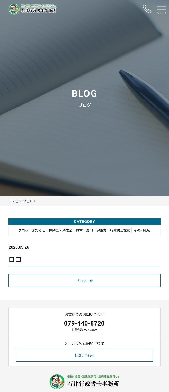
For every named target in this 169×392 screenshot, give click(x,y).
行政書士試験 (120, 230)
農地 (89, 230)
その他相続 (142, 230)
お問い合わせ (84, 355)
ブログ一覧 (84, 280)
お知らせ (38, 230)
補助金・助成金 (60, 230)
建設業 (101, 230)
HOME (12, 201)
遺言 (79, 230)
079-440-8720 (84, 323)
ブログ (23, 201)
